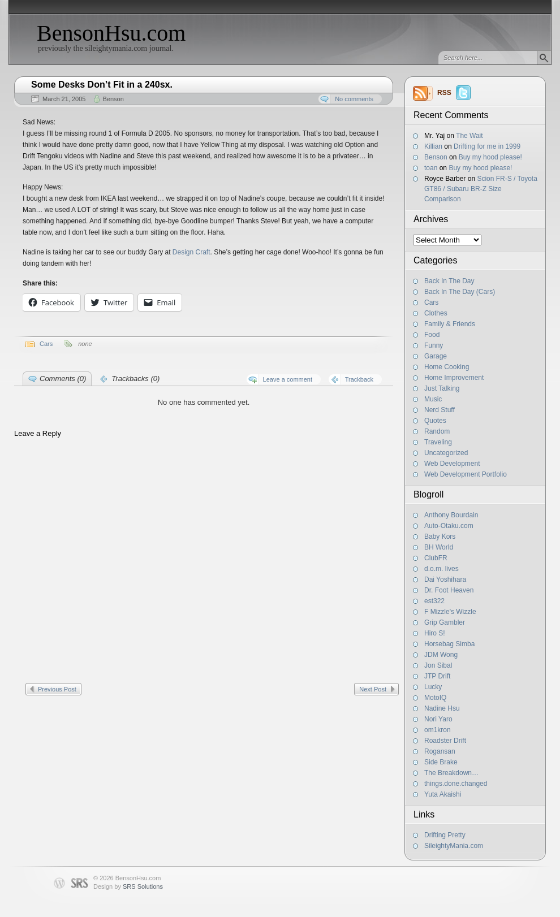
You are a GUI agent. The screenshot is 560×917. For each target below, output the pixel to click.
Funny (433, 345)
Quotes (435, 421)
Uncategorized (446, 453)
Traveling (438, 442)
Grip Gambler (444, 622)
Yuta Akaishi (442, 794)
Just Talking (441, 388)
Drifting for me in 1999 (487, 146)
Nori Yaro (438, 719)
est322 (434, 601)
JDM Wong (441, 655)
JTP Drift (437, 676)
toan (430, 168)
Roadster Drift (445, 741)
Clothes (435, 313)
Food (432, 335)
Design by (128, 886)
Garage (435, 356)
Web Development (452, 464)
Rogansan (439, 751)
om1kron (437, 730)
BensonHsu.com (111, 33)
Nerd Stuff (439, 410)
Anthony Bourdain (451, 515)
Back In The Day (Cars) (459, 292)
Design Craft (191, 252)
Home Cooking (446, 367)
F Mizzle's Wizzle (450, 612)
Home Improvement (454, 378)
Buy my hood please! (490, 157)
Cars (431, 302)
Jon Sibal (438, 665)
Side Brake (441, 762)
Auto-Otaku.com (448, 526)
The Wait (469, 136)
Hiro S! (434, 633)
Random (437, 431)
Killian (433, 146)
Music (433, 399)
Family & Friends (449, 324)
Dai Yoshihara (445, 579)
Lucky (433, 687)
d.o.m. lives (441, 569)
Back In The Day (449, 281)
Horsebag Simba (449, 644)
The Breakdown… (451, 773)
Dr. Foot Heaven (448, 590)
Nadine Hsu (442, 708)
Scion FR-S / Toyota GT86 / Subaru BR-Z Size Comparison (480, 189)
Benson (435, 157)
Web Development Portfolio (465, 474)
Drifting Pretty (445, 835)
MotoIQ (435, 698)
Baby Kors (439, 536)
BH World (438, 547)
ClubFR (435, 558)
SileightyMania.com (453, 846)
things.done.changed (455, 784)
